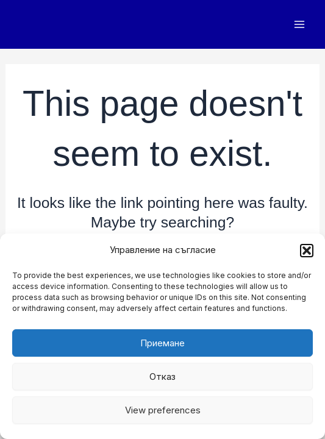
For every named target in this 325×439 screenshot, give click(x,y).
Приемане (162, 343)
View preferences (163, 410)
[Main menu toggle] (299, 24)
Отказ (162, 376)
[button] (307, 250)
